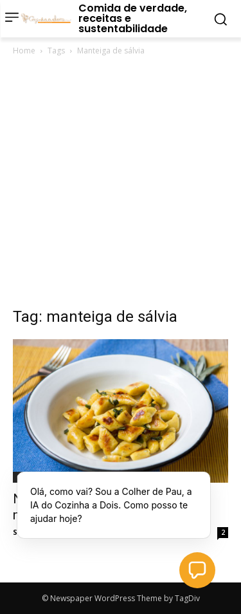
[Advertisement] (120, 185)
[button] (197, 570)
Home (24, 50)
